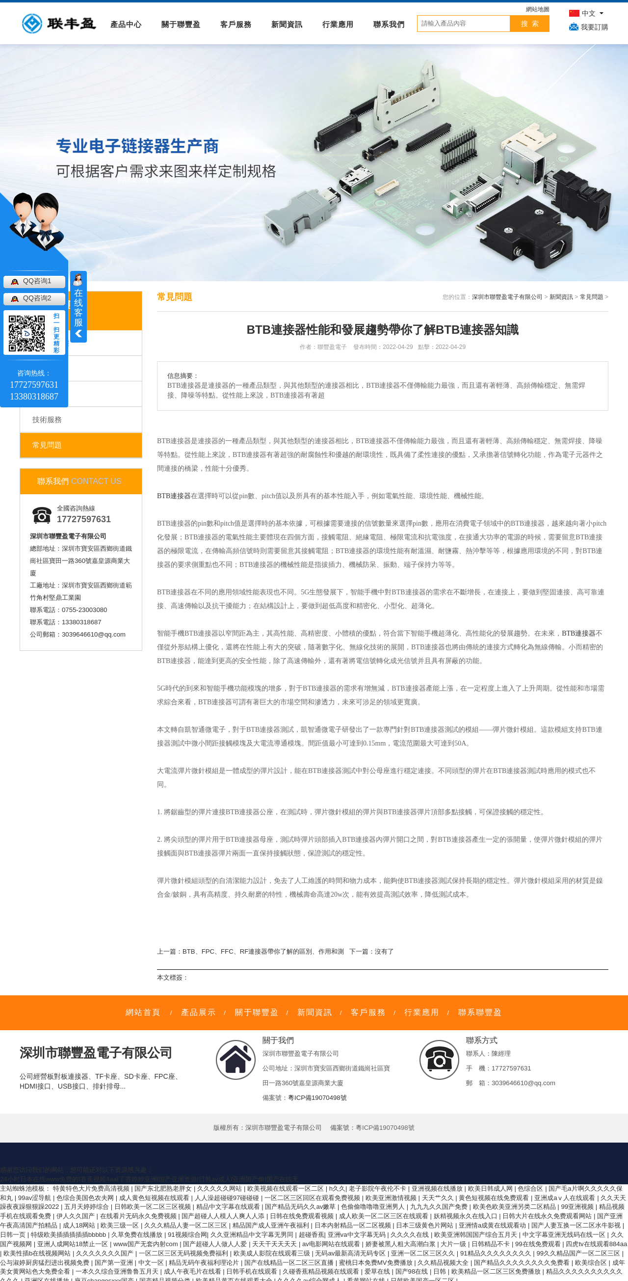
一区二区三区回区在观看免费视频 (313, 1197)
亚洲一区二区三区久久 (424, 1253)
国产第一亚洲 (115, 1262)
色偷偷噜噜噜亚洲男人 (374, 1206)
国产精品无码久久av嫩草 (301, 1206)
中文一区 (152, 1262)
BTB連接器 (174, 496)
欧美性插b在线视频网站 (38, 1253)
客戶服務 (236, 24)
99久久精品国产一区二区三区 (579, 1253)
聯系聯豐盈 (480, 1012)
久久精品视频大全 (444, 1262)
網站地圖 (538, 9)
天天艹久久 (439, 1197)
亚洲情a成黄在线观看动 (493, 1225)
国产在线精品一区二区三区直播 (290, 1262)
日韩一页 (13, 1234)
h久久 (337, 1188)
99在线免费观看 (538, 1244)
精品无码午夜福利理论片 (205, 1262)
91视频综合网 (187, 1234)
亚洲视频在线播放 (438, 1188)
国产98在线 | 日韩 (421, 1271)
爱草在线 (378, 1271)
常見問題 (47, 445)
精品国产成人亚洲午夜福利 (272, 1225)
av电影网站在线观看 (332, 1244)
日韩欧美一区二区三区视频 (153, 1206)
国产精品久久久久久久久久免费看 (523, 1262)
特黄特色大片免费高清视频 (92, 1188)
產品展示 (198, 1012)
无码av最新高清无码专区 (351, 1253)
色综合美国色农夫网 (86, 1197)
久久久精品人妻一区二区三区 (186, 1225)
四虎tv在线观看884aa (596, 1244)
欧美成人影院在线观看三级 (273, 1253)
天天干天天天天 (275, 1244)
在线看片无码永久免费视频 (139, 1216)
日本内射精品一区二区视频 (353, 1225)
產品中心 (126, 24)
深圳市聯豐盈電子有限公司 (507, 297)
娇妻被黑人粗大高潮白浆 (402, 1244)
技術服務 (47, 419)
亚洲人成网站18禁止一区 (73, 1244)
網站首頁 (143, 1012)
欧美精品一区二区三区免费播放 (497, 1271)
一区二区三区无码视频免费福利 (184, 1253)
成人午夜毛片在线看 (193, 1271)
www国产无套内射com (146, 1244)
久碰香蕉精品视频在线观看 (322, 1271)
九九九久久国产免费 (440, 1206)
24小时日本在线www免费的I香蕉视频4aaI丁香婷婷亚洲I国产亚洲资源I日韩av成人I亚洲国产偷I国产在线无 (149, 1179)
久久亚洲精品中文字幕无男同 (252, 1234)
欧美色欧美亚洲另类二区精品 (515, 1206)
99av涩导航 (35, 1197)
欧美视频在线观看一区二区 (286, 1188)
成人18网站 (80, 1225)
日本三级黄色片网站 (425, 1225)
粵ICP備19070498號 (317, 1097)
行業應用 (338, 24)
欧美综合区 (592, 1262)
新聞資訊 (287, 24)
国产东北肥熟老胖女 (164, 1188)
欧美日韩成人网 (491, 1188)
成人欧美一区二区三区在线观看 (384, 1216)
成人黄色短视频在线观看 (155, 1197)
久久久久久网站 (220, 1188)
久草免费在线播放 (137, 1234)
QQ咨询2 (37, 298)
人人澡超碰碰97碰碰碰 (228, 1197)
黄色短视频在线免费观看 (495, 1197)
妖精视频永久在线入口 (466, 1216)
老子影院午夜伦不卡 (378, 1188)
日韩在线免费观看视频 (303, 1216)
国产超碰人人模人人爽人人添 (224, 1216)
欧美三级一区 (121, 1225)
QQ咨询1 (37, 281)
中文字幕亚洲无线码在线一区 (565, 1234)
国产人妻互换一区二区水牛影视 (577, 1225)
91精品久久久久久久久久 (496, 1253)
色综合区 (531, 1188)
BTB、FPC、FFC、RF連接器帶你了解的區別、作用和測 (263, 951)
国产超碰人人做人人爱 (216, 1244)
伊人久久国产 (76, 1216)
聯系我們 (389, 24)
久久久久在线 (411, 1234)
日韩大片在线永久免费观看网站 (548, 1216)
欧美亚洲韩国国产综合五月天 (476, 1234)
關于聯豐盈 (181, 24)
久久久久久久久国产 (105, 1253)
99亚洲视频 (578, 1206)
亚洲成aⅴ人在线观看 (565, 1197)
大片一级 (454, 1244)
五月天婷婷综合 (87, 1206)
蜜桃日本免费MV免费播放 (376, 1262)
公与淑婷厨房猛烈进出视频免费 (45, 1262)
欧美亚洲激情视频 (392, 1197)
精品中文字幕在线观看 (229, 1206)
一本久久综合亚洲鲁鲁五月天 (118, 1271)
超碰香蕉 (311, 1234)
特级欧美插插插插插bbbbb (69, 1234)
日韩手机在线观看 (252, 1271)
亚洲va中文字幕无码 (358, 1234)
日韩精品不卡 (491, 1244)
